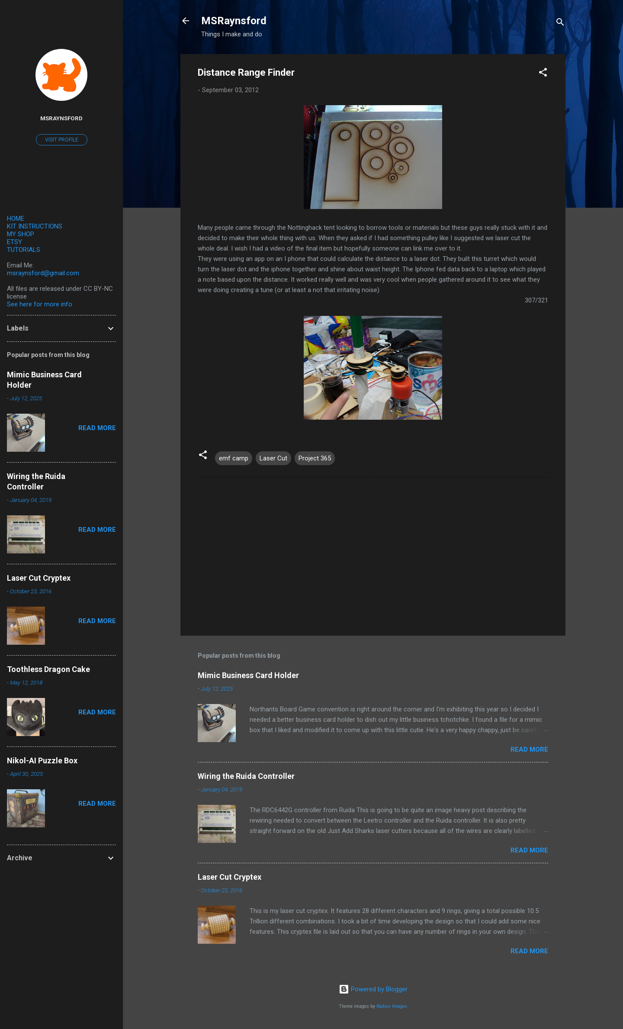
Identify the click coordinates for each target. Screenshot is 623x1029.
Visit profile (61, 140)
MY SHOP (20, 234)
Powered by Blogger (373, 989)
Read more (529, 749)
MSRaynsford (234, 21)
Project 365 (315, 458)
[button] (543, 73)
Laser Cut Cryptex (229, 876)
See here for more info (39, 304)
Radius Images (391, 1006)
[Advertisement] (373, 555)
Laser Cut (273, 458)
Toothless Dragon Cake (48, 669)
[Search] (560, 23)
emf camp (233, 458)
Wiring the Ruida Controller (246, 776)
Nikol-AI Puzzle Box (42, 760)
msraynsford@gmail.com (43, 273)
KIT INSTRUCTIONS (34, 226)
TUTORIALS (23, 250)
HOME (15, 218)
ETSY (14, 242)
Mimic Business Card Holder (248, 675)
